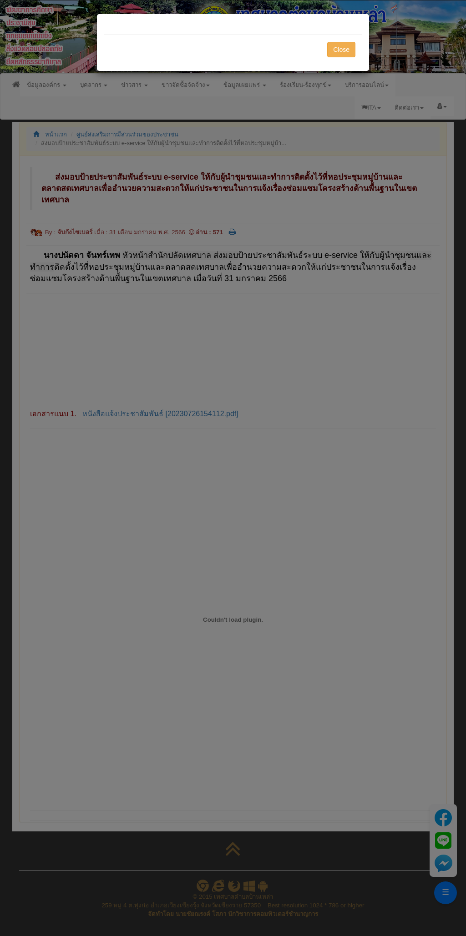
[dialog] (233, 468)
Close (341, 49)
